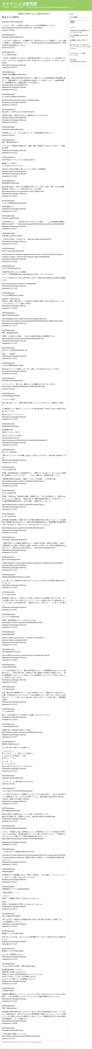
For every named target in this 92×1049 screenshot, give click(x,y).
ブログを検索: (73, 17)
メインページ (73, 46)
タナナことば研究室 (19, 4)
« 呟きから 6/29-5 (24, 13)
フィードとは (73, 55)
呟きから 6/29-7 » (44, 13)
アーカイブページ (83, 46)
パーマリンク (37, 1042)
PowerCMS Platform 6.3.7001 (78, 61)
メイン (34, 13)
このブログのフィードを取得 (77, 53)
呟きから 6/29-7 (81, 40)
